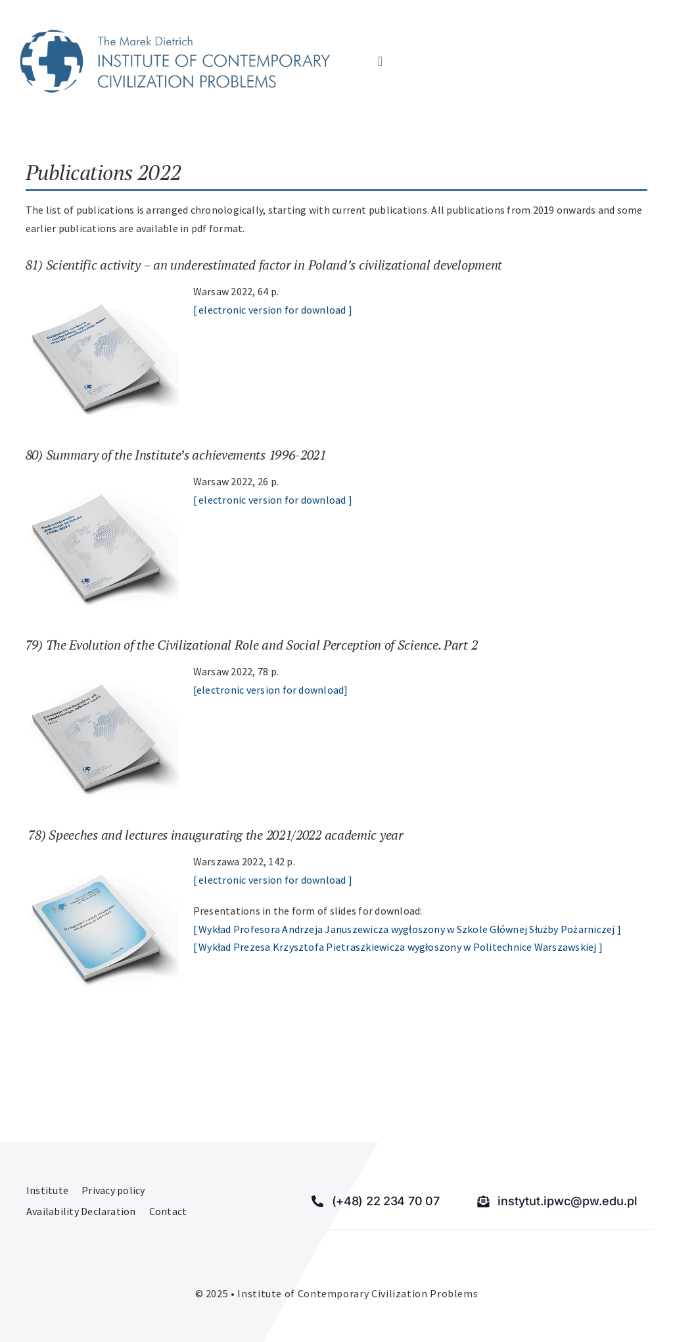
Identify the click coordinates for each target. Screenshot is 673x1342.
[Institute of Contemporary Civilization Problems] (175, 34)
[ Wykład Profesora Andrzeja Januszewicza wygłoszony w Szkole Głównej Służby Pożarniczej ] (407, 929)
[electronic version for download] (270, 689)
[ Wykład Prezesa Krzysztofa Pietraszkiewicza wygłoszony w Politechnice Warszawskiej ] (398, 946)
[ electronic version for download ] (272, 309)
